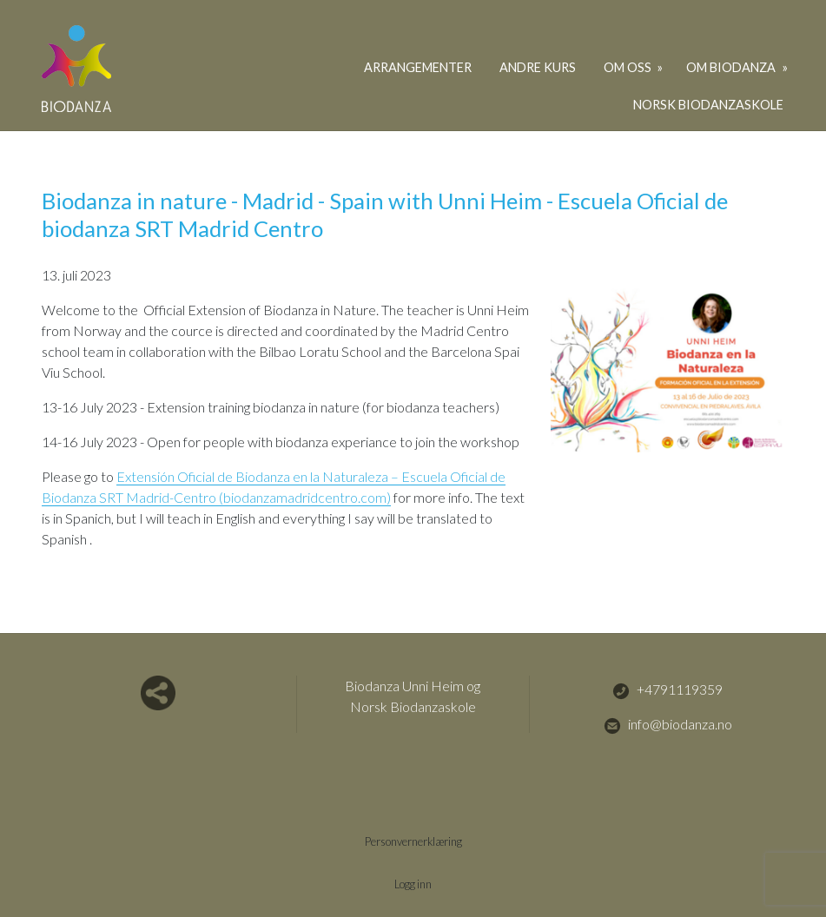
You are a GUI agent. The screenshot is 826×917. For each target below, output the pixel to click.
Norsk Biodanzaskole (708, 104)
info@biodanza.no (668, 725)
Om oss (629, 67)
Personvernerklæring (413, 841)
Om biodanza (732, 67)
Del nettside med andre (158, 693)
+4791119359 (667, 690)
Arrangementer (418, 67)
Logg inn (413, 884)
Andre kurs (537, 67)
